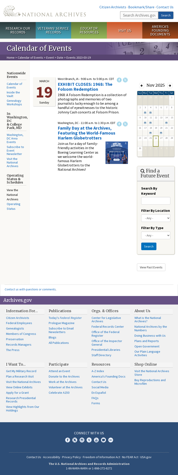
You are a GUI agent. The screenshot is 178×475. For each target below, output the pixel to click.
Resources (101, 364)
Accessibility (51, 457)
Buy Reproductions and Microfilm (150, 382)
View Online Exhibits (19, 387)
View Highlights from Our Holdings (22, 408)
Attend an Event (59, 371)
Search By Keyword (149, 191)
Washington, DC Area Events (15, 138)
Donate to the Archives (64, 376)
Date (60, 57)
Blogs (52, 337)
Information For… (22, 311)
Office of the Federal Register (105, 334)
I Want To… (16, 364)
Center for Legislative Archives (106, 319)
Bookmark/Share (141, 7)
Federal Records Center (108, 327)
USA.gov (146, 457)
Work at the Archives (63, 382)
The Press (13, 350)
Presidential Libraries (106, 350)
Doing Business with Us (150, 336)
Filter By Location (155, 210)
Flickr (110, 440)
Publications (60, 311)
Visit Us (124, 30)
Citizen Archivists (112, 7)
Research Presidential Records (21, 400)
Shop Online (145, 364)
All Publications (59, 343)
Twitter (125, 80)
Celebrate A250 (59, 393)
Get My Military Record (21, 371)
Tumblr (89, 440)
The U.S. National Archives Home (44, 11)
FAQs (95, 398)
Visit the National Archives (12, 162)
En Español (99, 393)
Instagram (82, 440)
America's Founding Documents (160, 30)
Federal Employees (19, 323)
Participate (59, 364)
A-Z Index (98, 371)
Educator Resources (89, 30)
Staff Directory (101, 355)
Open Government (146, 346)
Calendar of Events (30, 57)
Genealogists (15, 328)
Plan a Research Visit (20, 376)
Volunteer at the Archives (66, 387)
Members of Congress (21, 334)
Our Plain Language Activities (147, 353)
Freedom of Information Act (101, 457)
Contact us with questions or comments (30, 289)
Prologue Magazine (62, 323)
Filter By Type (152, 227)
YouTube (96, 440)
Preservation (15, 339)
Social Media (100, 387)
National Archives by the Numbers (150, 328)
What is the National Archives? (147, 319)
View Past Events (151, 267)
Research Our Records (18, 30)
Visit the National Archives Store (151, 373)
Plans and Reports (146, 341)
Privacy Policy (71, 457)
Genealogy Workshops (14, 102)
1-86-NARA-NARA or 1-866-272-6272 (89, 468)
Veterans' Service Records (53, 30)
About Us (142, 311)
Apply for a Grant (17, 393)
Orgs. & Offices (105, 311)
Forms (96, 403)
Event (50, 57)
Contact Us (165, 7)
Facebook (119, 80)
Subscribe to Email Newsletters (61, 330)
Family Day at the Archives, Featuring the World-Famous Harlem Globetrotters (86, 133)
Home (11, 57)
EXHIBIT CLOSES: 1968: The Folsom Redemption (85, 86)
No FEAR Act (130, 457)
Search (166, 15)
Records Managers (18, 344)
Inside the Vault (13, 94)
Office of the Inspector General (107, 343)
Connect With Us (89, 433)
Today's (65, 318)
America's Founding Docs (108, 376)
